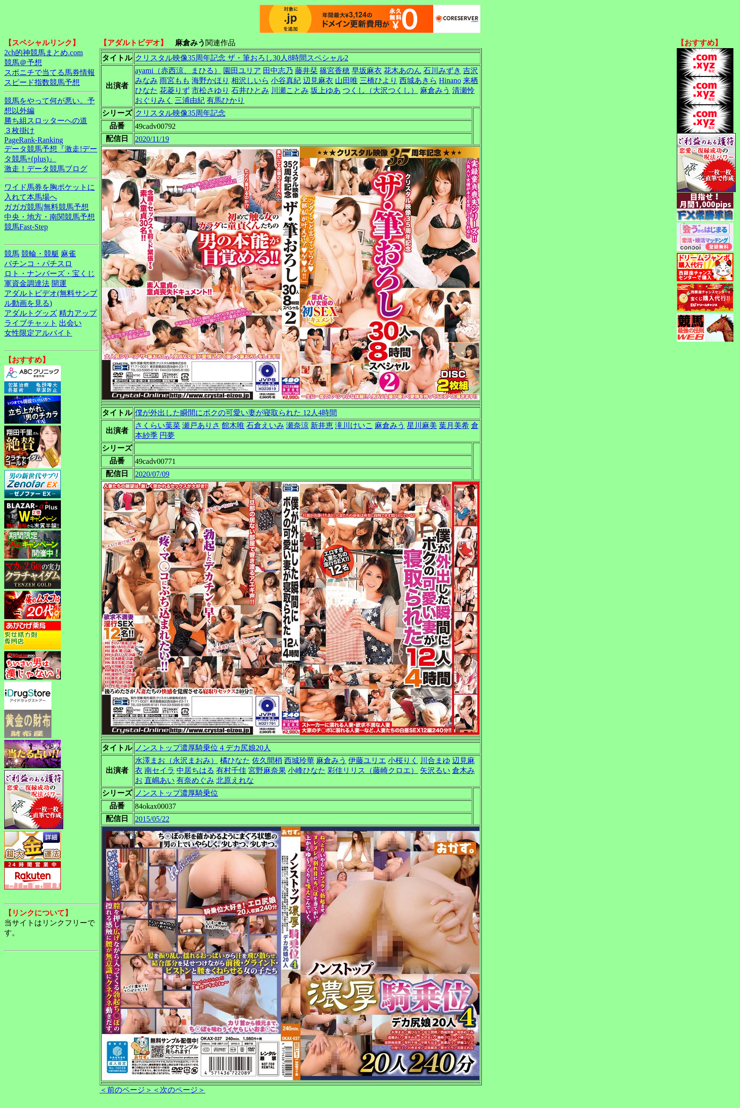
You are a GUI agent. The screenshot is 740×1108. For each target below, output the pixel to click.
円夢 (167, 435)
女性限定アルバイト (38, 333)
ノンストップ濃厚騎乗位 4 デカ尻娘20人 (203, 748)
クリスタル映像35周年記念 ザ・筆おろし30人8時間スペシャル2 (241, 58)
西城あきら (418, 80)
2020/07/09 (152, 474)
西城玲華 (299, 760)
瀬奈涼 (297, 425)
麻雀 (68, 254)
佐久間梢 (267, 760)
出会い (70, 323)
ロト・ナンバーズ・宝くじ (49, 273)
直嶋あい (159, 780)
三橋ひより (378, 80)
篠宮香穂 (335, 71)
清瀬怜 (463, 90)
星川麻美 (422, 425)
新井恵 (322, 425)
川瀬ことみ (290, 90)
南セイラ (159, 770)
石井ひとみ (250, 90)
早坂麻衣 (367, 71)
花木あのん (402, 71)
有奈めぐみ (195, 780)
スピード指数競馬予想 (42, 82)
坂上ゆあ (326, 90)
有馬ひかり (225, 100)
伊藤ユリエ (367, 760)
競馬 (11, 254)
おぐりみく (154, 100)
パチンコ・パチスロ (38, 264)
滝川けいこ (354, 425)
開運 (59, 283)
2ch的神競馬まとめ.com (43, 53)
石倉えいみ (265, 425)
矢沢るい (435, 770)
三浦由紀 (190, 100)
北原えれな (235, 780)
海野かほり (210, 80)
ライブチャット (30, 323)
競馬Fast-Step (26, 227)
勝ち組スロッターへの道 (45, 121)
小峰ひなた (307, 770)
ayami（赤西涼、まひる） (178, 71)
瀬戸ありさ (201, 425)
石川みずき (442, 71)
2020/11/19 (152, 139)
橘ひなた (235, 760)
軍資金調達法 (27, 283)
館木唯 (233, 425)
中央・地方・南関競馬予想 (49, 217)
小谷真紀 (286, 80)
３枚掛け (19, 130)
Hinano (450, 80)
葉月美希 (454, 425)
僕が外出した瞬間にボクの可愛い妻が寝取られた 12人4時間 (236, 413)
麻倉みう (435, 90)
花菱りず (175, 90)
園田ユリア (242, 71)
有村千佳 (231, 770)
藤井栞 (306, 71)
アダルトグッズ (30, 313)
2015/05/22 (152, 819)
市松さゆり (210, 90)
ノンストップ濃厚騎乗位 (176, 793)
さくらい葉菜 (157, 425)
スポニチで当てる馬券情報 (49, 72)
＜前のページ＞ (126, 1090)
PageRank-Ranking (33, 140)
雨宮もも (175, 80)
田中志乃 (278, 71)
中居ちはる (195, 770)
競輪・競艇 (40, 254)
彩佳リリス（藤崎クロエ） (373, 770)
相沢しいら (250, 80)
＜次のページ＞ (178, 1090)
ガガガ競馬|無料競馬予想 (46, 207)
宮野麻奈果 (267, 770)
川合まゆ (435, 760)
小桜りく (403, 760)
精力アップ (78, 313)
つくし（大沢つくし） (380, 90)
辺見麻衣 (318, 80)
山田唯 (346, 80)
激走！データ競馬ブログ (45, 169)
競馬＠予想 (23, 63)
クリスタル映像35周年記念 (180, 113)
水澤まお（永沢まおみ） (176, 760)
